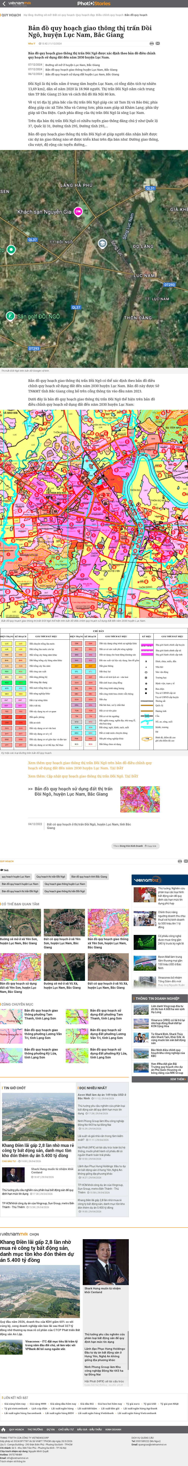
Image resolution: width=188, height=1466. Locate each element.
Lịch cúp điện (39, 1408)
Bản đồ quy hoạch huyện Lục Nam (20, 884)
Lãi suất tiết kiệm (87, 1408)
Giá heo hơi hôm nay (110, 1403)
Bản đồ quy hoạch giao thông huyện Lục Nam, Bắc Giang (81, 69)
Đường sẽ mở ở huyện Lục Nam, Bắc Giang (72, 65)
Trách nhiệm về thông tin (13, 1461)
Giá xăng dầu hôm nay (63, 1403)
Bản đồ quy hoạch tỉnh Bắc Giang (89, 877)
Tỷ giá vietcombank (15, 1408)
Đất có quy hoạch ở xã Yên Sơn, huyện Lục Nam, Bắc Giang (62, 943)
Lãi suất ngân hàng (62, 1408)
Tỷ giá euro (132, 1403)
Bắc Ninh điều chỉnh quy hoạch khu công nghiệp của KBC (168, 1053)
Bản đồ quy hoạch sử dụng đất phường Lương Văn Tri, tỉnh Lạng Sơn (108, 1034)
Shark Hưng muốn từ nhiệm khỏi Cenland (52, 1170)
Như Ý (31, 43)
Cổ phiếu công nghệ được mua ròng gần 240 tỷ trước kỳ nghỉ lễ (171, 940)
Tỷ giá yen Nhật (169, 1403)
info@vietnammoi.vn (17, 1458)
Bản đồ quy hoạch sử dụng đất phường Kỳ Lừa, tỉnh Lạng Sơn (108, 1053)
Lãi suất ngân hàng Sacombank (22, 1413)
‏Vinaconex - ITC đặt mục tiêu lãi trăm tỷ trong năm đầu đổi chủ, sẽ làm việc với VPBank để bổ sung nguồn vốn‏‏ (51, 1345)
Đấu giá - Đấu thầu (89, 1429)
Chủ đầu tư (9, 1161)
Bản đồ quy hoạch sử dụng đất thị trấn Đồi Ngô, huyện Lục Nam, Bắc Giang (73, 791)
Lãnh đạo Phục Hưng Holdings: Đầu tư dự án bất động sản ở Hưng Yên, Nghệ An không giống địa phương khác (102, 1170)
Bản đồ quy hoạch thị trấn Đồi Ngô (20, 891)
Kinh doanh (113, 1429)
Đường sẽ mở (43, 14)
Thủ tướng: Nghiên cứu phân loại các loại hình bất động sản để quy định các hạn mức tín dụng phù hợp (171, 896)
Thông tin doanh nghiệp (157, 999)
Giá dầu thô (87, 1403)
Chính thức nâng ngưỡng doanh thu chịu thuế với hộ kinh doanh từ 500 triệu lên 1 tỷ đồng (171, 920)
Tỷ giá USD (150, 1403)
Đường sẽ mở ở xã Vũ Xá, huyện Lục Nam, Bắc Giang (62, 985)
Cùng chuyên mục (17, 1004)
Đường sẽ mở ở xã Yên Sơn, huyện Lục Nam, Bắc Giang (19, 941)
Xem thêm (178, 1079)
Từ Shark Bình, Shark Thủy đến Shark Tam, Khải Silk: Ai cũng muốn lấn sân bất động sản (168, 1039)
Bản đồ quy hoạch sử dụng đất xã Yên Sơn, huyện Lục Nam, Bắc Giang (18, 988)
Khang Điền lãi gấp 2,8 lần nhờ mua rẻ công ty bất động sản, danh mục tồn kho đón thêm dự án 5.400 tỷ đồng (38, 1150)
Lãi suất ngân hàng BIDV (59, 1413)
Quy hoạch (11, 15)
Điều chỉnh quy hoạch (110, 14)
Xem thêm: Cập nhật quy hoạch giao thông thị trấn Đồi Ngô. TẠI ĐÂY (83, 776)
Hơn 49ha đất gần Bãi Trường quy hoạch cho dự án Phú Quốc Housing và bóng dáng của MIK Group (167, 1068)
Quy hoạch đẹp (85, 14)
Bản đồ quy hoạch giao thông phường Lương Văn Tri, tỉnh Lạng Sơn (43, 1034)
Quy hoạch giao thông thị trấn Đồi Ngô (65, 891)
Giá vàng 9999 (38, 1403)
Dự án (51, 1429)
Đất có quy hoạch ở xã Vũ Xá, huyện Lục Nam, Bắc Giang (108, 985)
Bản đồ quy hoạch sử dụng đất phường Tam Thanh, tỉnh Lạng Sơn (106, 1014)
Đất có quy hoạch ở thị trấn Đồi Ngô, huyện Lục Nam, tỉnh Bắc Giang (89, 826)
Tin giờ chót (15, 1088)
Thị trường (35, 1429)
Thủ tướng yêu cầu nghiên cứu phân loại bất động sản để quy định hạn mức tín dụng (101, 1109)
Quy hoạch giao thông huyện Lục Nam (65, 884)
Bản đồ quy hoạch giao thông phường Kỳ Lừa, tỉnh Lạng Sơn (41, 1053)
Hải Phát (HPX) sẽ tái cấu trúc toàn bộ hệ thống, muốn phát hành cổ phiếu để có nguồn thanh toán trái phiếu (101, 1151)
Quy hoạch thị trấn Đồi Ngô (50, 877)
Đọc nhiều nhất (93, 1088)
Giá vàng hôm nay (15, 1403)
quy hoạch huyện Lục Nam (16, 877)
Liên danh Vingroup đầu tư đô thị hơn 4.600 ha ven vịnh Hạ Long (168, 1009)
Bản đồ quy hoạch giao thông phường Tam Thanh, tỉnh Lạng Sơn (41, 1014)
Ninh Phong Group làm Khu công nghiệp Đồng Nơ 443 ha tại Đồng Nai (104, 1370)
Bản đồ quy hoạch (136, 14)
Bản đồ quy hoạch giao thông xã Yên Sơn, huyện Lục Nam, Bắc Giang (108, 943)
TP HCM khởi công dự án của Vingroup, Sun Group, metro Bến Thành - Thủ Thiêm (100, 1188)
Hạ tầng (28, 14)
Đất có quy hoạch (64, 14)
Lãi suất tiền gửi (110, 1408)
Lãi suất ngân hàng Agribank (140, 1408)
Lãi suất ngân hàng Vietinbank (96, 1413)
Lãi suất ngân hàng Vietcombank (137, 1413)
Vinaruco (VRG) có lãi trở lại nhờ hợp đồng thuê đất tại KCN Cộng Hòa (168, 1023)
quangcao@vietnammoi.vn (152, 1444)
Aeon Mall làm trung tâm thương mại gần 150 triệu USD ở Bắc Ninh (170, 962)
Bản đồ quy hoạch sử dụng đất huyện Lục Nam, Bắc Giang (82, 74)
